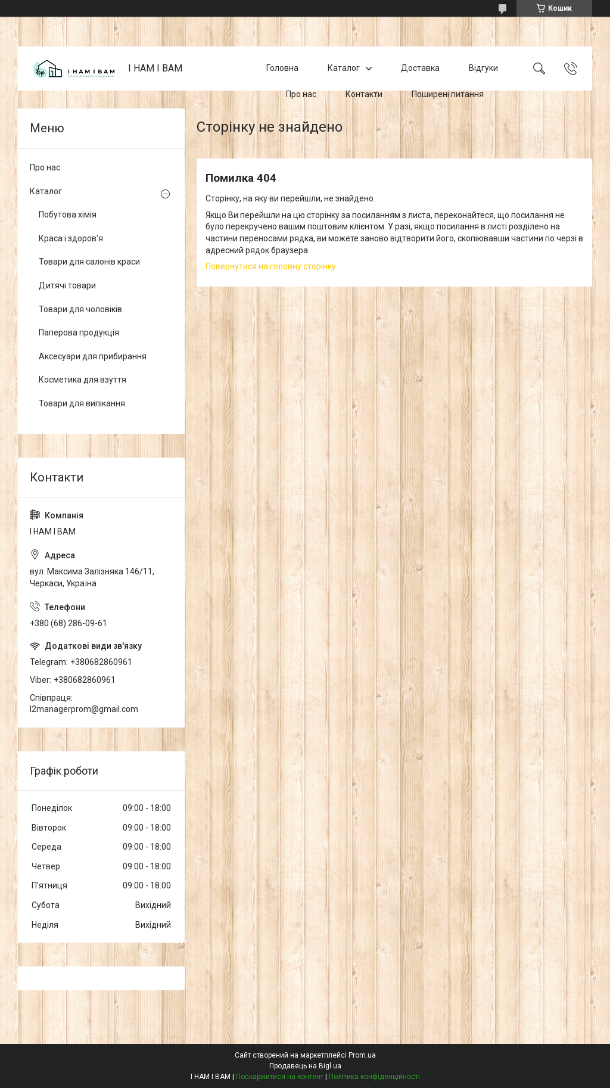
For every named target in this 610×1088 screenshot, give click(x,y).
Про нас (301, 94)
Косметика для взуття (82, 379)
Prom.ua (362, 1055)
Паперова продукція (79, 332)
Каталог (344, 68)
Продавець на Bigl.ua (305, 1066)
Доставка (420, 68)
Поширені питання (448, 94)
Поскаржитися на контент (279, 1077)
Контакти (364, 94)
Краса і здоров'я (71, 238)
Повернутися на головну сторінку (271, 266)
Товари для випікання (82, 403)
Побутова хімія (68, 214)
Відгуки (483, 68)
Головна (282, 68)
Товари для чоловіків (80, 309)
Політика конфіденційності (374, 1077)
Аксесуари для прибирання (93, 356)
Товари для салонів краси (89, 261)
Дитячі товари (67, 285)
